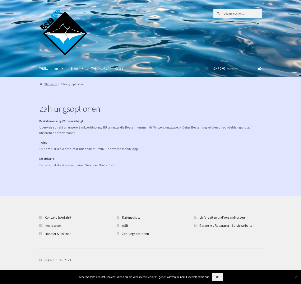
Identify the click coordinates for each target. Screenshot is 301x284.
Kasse (119, 68)
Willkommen (48, 68)
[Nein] (296, 277)
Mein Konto (99, 68)
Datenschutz (131, 217)
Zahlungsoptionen (135, 234)
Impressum (53, 225)
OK (217, 277)
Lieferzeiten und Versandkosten (222, 217)
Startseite (50, 84)
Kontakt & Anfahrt (58, 217)
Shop (74, 68)
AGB (125, 225)
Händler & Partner (58, 234)
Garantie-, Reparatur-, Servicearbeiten (226, 225)
